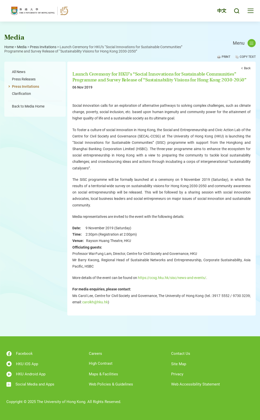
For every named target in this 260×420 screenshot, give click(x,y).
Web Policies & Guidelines (111, 384)
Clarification (21, 94)
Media (22, 47)
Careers (95, 353)
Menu (244, 43)
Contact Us (180, 353)
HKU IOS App (22, 363)
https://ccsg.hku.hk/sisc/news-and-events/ (172, 278)
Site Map (178, 364)
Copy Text (248, 57)
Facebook (19, 353)
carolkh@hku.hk (95, 302)
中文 (221, 10)
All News (18, 72)
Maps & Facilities (103, 374)
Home (9, 47)
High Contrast (100, 363)
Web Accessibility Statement (195, 384)
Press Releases (24, 79)
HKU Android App (25, 374)
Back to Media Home (28, 106)
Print (226, 57)
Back (247, 68)
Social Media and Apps (30, 384)
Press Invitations (43, 47)
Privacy (177, 374)
